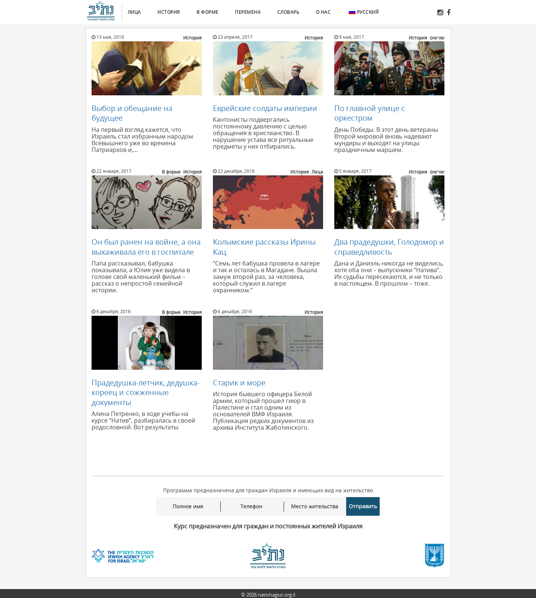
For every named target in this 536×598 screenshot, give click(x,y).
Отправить (363, 506)
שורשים (437, 38)
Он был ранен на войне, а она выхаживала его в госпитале (146, 247)
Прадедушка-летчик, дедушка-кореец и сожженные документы (146, 392)
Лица (134, 12)
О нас (323, 12)
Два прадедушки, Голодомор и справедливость (389, 247)
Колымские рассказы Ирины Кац (264, 247)
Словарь (288, 12)
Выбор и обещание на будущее (132, 113)
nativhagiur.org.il (276, 594)
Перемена (248, 12)
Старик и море (239, 383)
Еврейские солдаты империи (265, 108)
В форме (207, 12)
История (168, 12)
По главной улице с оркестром (369, 113)
